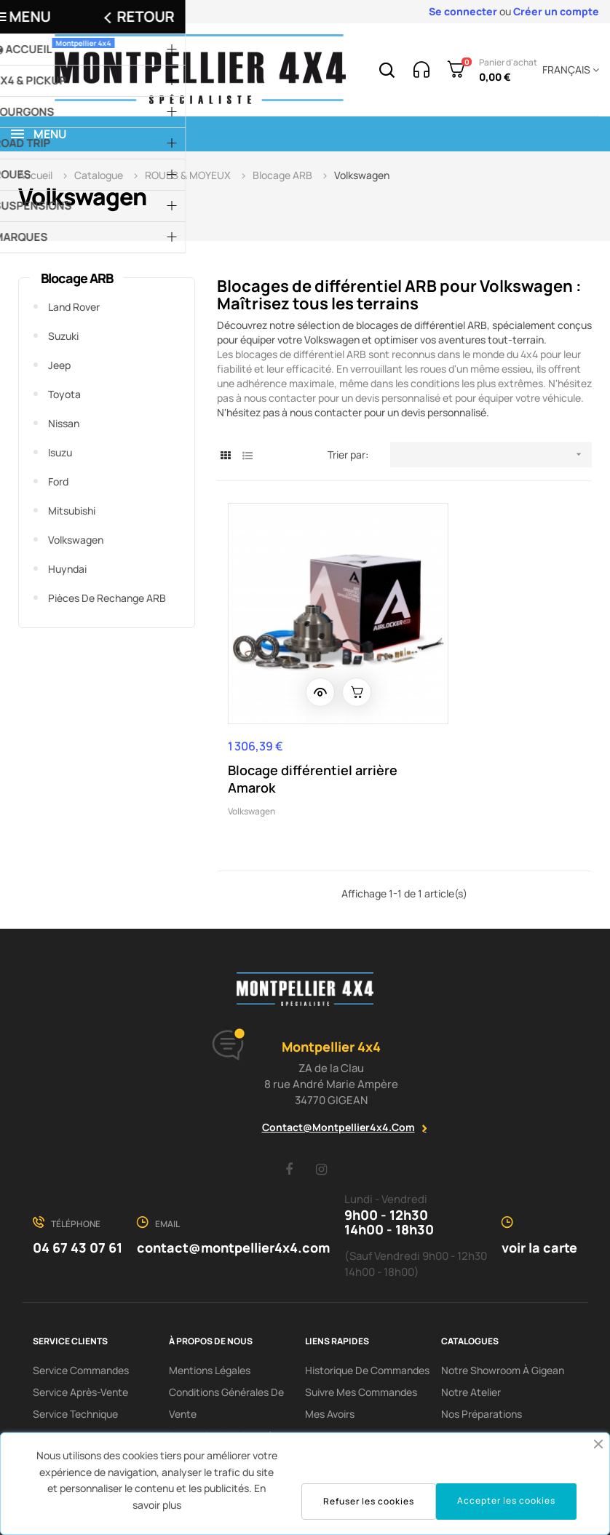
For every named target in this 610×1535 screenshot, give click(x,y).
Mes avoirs (329, 1358)
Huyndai (67, 569)
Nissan (63, 423)
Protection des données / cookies (229, 1391)
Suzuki (63, 336)
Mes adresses (337, 1380)
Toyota (64, 394)
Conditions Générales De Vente (226, 1347)
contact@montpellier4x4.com (338, 1072)
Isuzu (60, 452)
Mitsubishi (71, 510)
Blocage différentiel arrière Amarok (290, 723)
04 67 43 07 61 (77, 1192)
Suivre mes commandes (361, 1337)
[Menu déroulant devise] (568, 70)
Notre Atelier (471, 1337)
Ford (58, 481)
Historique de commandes (367, 1315)
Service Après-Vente (80, 1337)
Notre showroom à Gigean (502, 1315)
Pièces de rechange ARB (107, 598)
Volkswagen (75, 540)
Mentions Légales (209, 1315)
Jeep (59, 365)
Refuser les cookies (368, 1501)
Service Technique (75, 1358)
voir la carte (539, 1192)
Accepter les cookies (506, 1500)
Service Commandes (81, 1315)
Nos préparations (481, 1358)
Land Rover (74, 307)
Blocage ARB (77, 278)
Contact (188, 1424)
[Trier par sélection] (491, 454)
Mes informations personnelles (345, 1413)
